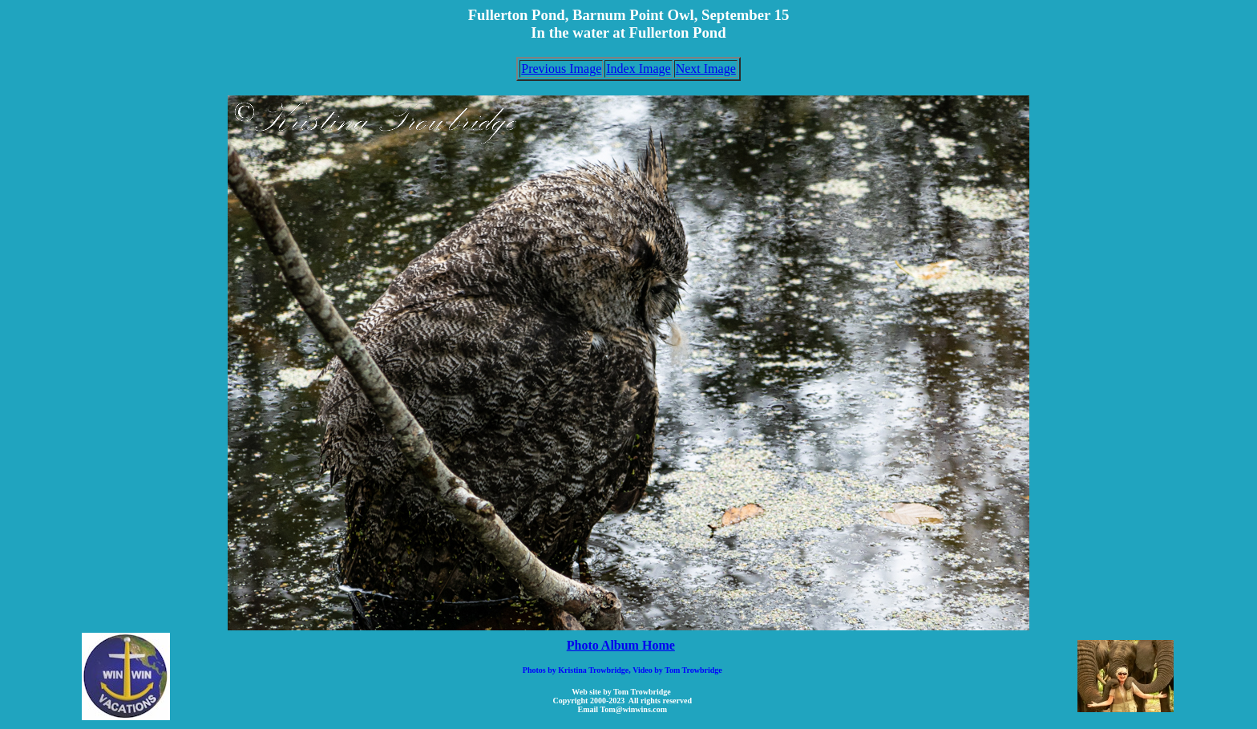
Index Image (638, 68)
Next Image (706, 68)
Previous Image (561, 68)
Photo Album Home (621, 645)
